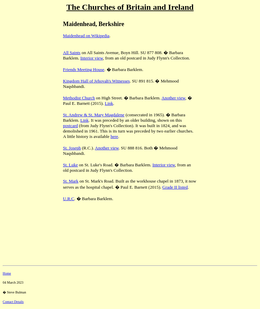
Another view (173, 97)
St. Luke (70, 164)
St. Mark (71, 181)
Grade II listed (175, 187)
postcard (70, 125)
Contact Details (13, 302)
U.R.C (68, 198)
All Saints (72, 52)
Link (109, 103)
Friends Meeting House (83, 69)
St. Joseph (72, 147)
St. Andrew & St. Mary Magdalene (94, 114)
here (114, 136)
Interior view (91, 58)
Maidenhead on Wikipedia (86, 35)
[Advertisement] (26, 61)
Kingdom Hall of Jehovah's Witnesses (96, 81)
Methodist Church (79, 97)
